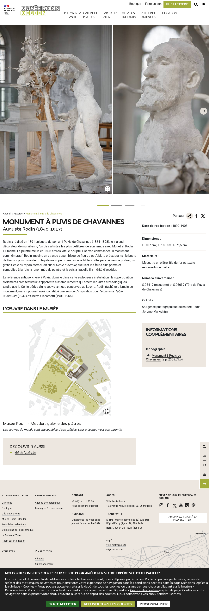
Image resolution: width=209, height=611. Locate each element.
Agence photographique (47, 502)
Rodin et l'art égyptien (13, 540)
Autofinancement (44, 563)
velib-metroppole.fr (116, 544)
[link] (162, 505)
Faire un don (151, 4)
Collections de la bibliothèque (18, 529)
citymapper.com (114, 549)
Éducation (169, 13)
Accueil (7, 214)
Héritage (39, 558)
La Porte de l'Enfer (11, 535)
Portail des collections (14, 524)
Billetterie (7, 502)
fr (203, 4)
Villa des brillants (129, 15)
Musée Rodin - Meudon (14, 518)
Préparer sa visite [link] (72, 15)
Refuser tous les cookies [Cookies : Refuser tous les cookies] (108, 604)
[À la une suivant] (203, 111)
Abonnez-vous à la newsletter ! (183, 518)
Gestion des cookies (144, 590)
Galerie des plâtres (91, 15)
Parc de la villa (110, 15)
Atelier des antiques (149, 15)
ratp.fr (109, 540)
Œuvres (18, 214)
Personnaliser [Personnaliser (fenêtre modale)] (154, 604)
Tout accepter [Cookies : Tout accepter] (62, 604)
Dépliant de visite (11, 513)
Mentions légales (193, 582)
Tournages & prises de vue (49, 507)
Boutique (133, 4)
